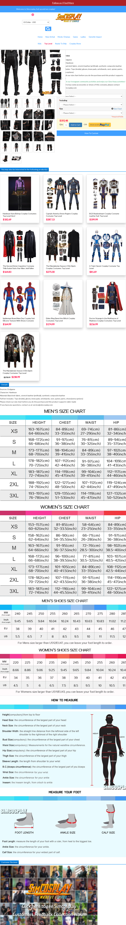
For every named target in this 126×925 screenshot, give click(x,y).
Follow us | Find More (63, 2)
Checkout (49, 15)
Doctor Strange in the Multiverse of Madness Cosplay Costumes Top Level (105, 319)
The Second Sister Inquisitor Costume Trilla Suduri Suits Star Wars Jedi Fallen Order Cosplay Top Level (18, 268)
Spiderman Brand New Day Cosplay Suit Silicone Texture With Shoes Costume (19, 319)
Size (61, 109)
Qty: (61, 124)
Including (63, 100)
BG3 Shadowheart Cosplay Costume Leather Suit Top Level (104, 214)
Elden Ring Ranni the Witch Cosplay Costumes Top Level (60, 319)
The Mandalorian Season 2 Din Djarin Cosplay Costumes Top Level (61, 267)
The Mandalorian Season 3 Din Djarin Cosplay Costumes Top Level (17, 372)
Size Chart (118, 109)
